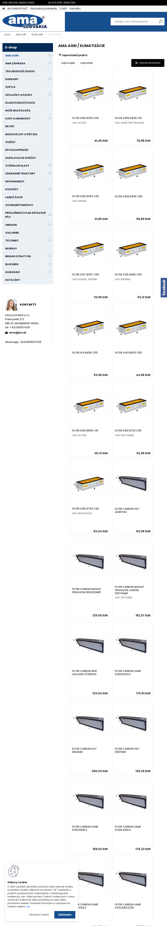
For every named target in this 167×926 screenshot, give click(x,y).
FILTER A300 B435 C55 (75, 200)
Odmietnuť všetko (39, 914)
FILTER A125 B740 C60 (110, 356)
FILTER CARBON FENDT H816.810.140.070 (110, 759)
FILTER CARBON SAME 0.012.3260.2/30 (75, 677)
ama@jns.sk (17, 332)
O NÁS (63, 8)
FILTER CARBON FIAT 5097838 (145, 520)
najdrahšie (86, 63)
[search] (161, 23)
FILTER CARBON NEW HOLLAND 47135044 (145, 438)
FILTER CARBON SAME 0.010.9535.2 (75, 598)
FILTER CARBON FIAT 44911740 (145, 358)
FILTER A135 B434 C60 (146, 119)
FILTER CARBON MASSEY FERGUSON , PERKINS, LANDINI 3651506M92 (145, 759)
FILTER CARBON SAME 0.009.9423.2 (75, 520)
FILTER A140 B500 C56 (110, 278)
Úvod (7, 34)
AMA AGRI (21, 34)
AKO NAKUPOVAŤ (17, 8)
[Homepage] (3, 9)
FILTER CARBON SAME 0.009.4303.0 (110, 598)
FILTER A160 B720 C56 (75, 356)
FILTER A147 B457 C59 (110, 199)
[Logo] (24, 22)
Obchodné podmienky (43, 8)
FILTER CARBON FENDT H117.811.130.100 (75, 757)
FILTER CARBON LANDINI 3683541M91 (109, 677)
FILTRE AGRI (37, 34)
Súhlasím (64, 915)
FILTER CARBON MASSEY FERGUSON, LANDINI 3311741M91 (109, 438)
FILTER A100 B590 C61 (146, 278)
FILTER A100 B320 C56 (75, 119)
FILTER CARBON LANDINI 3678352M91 (145, 676)
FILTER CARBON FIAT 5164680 (109, 520)
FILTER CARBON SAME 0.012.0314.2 (146, 598)
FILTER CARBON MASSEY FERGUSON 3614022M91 (74, 439)
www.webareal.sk (97, 922)
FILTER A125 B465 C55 (146, 199)
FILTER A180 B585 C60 (110, 842)
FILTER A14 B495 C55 (74, 278)
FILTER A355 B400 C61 (110, 118)
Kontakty (75, 8)
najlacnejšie (68, 63)
